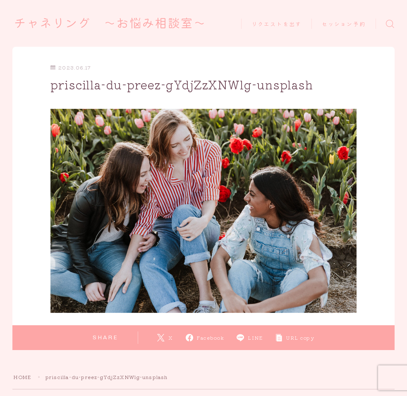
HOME (22, 376)
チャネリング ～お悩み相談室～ (113, 24)
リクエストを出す (276, 24)
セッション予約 (344, 24)
